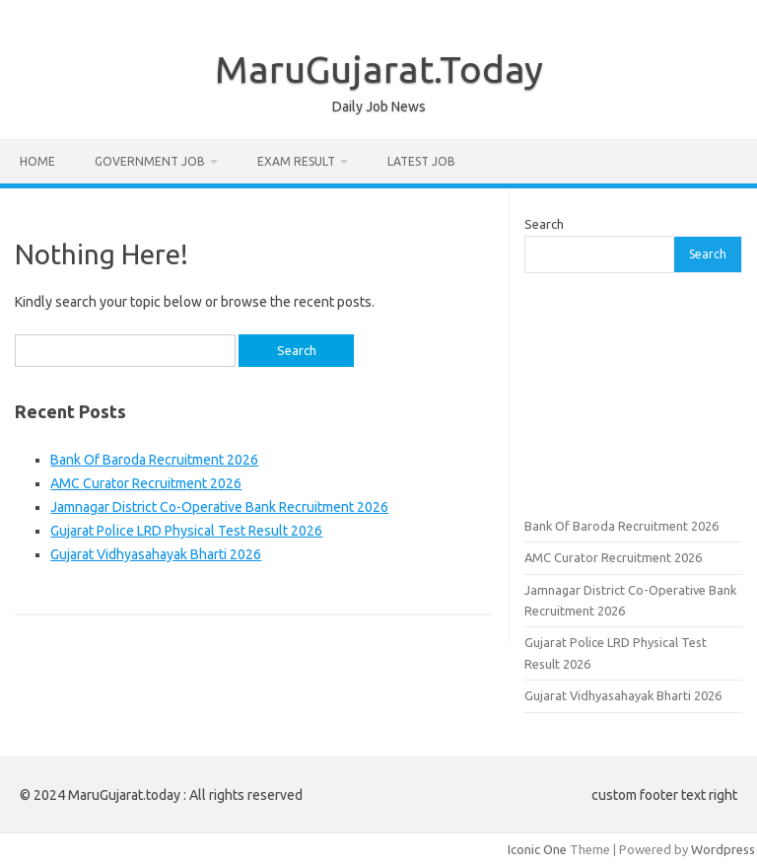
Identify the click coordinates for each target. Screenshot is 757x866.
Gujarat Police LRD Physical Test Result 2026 (186, 531)
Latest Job (421, 161)
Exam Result (296, 161)
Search (544, 224)
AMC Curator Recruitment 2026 (145, 483)
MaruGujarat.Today (379, 69)
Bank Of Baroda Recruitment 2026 (154, 460)
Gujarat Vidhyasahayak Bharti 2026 (155, 554)
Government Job (150, 161)
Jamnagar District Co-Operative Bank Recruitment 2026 (219, 507)
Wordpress (723, 849)
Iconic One (537, 849)
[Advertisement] (632, 392)
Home (37, 161)
